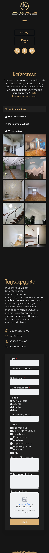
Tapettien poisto (22, 443)
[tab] (24, 109)
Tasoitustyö (19, 434)
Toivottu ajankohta (21, 474)
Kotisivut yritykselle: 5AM (25, 551)
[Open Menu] (24, 22)
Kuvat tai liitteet (19, 491)
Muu (15, 410)
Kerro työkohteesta (22, 457)
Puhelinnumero (20, 388)
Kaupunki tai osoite (22, 368)
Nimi (13, 359)
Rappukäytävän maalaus (22, 448)
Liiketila (17, 407)
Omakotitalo (20, 401)
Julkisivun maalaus (24, 430)
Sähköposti (17, 378)
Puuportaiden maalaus (21, 439)
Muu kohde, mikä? (20, 415)
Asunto (17, 404)
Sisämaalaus (20, 427)
